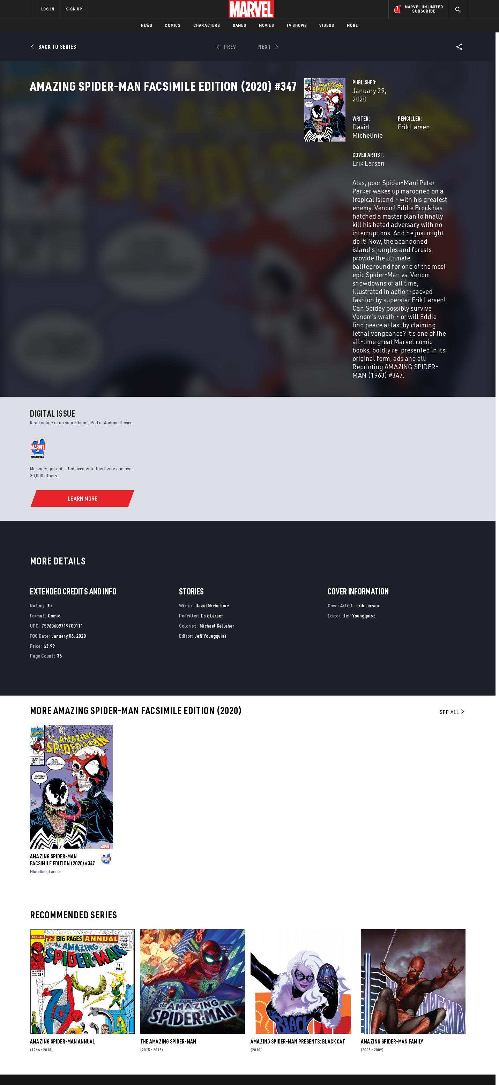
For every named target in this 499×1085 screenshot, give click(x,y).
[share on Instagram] (422, 1009)
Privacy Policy (117, 1068)
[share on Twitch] (441, 1024)
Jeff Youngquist (210, 522)
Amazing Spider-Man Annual (62, 928)
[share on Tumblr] (441, 1009)
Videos (326, 25)
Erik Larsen (318, 149)
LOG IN (47, 9)
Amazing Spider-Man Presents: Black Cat (298, 928)
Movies (266, 25)
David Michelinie (185, 149)
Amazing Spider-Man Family (392, 928)
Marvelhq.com (172, 1012)
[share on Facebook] (384, 1009)
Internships (102, 1022)
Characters (206, 25)
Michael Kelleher (217, 512)
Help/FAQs (100, 1002)
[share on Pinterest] (422, 1024)
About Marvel (104, 992)
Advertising (169, 992)
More (352, 25)
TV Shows (296, 25)
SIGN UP (74, 9)
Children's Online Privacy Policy (272, 1068)
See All (453, 598)
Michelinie (38, 758)
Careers (98, 1012)
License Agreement (326, 1068)
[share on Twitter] (403, 1009)
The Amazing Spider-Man (168, 928)
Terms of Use (85, 1068)
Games (239, 25)
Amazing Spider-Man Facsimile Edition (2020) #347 (62, 746)
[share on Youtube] (383, 1024)
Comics (172, 25)
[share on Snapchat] (403, 1024)
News (146, 25)
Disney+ (164, 1002)
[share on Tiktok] (383, 1038)
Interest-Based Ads (369, 1068)
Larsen (55, 758)
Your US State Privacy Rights (163, 1068)
